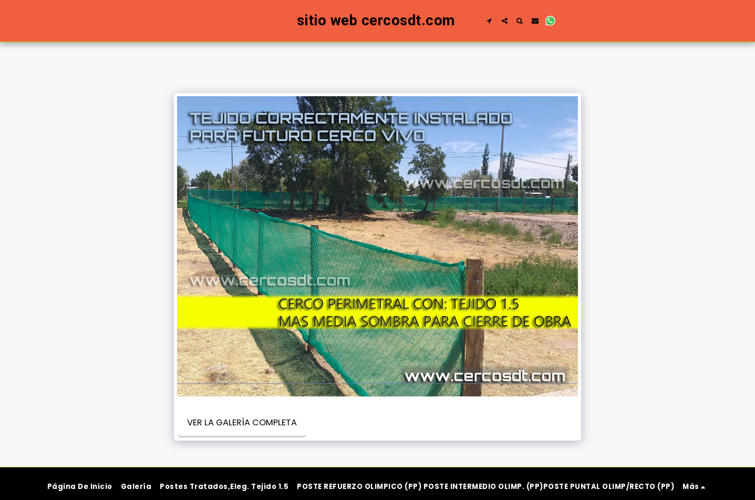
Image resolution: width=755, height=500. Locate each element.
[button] (507, 20)
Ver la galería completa (242, 422)
